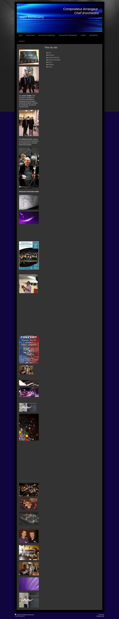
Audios (50, 62)
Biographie (51, 64)
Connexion (101, 614)
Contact (50, 66)
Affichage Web (100, 616)
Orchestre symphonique (54, 59)
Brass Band (51, 55)
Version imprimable (21, 614)
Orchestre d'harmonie (53, 57)
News (49, 52)
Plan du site (31, 614)
